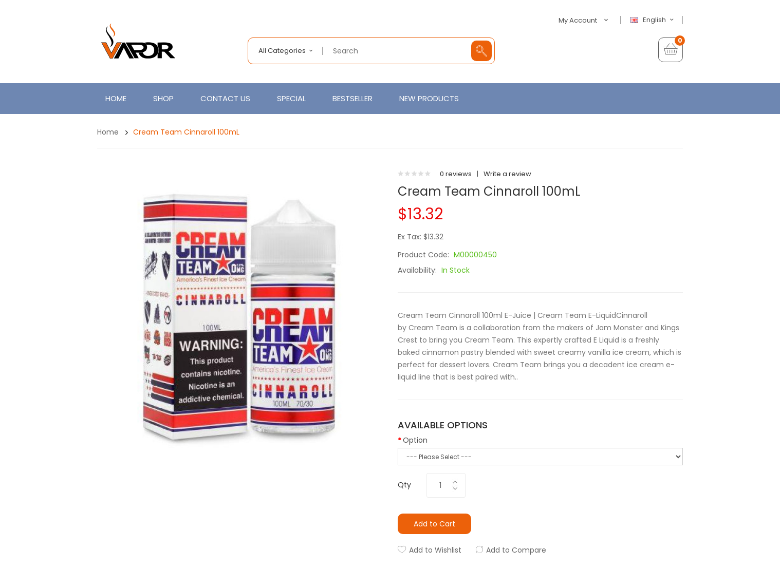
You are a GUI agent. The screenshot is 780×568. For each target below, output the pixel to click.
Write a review (507, 174)
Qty (404, 485)
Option (415, 440)
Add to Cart (434, 524)
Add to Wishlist (435, 550)
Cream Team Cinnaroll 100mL (186, 132)
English (653, 20)
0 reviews (456, 174)
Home (108, 132)
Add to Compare (516, 550)
